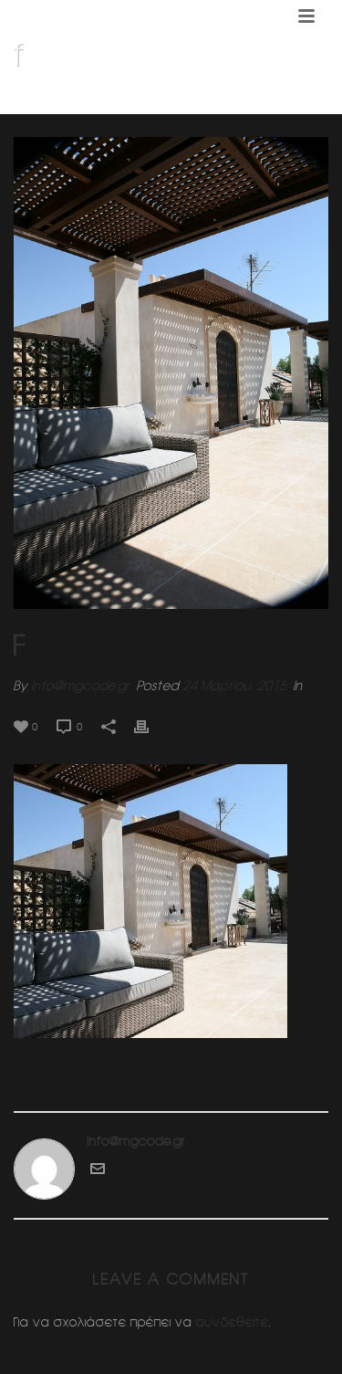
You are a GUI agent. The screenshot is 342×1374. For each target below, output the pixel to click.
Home (67, 101)
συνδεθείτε (232, 1322)
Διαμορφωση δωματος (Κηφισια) (183, 101)
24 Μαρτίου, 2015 (234, 686)
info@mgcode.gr (80, 686)
